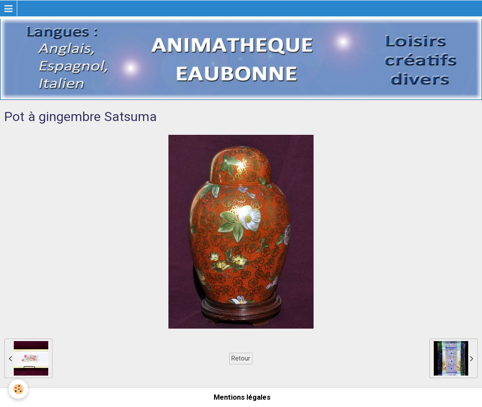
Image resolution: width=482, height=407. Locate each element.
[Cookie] (18, 389)
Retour (240, 358)
